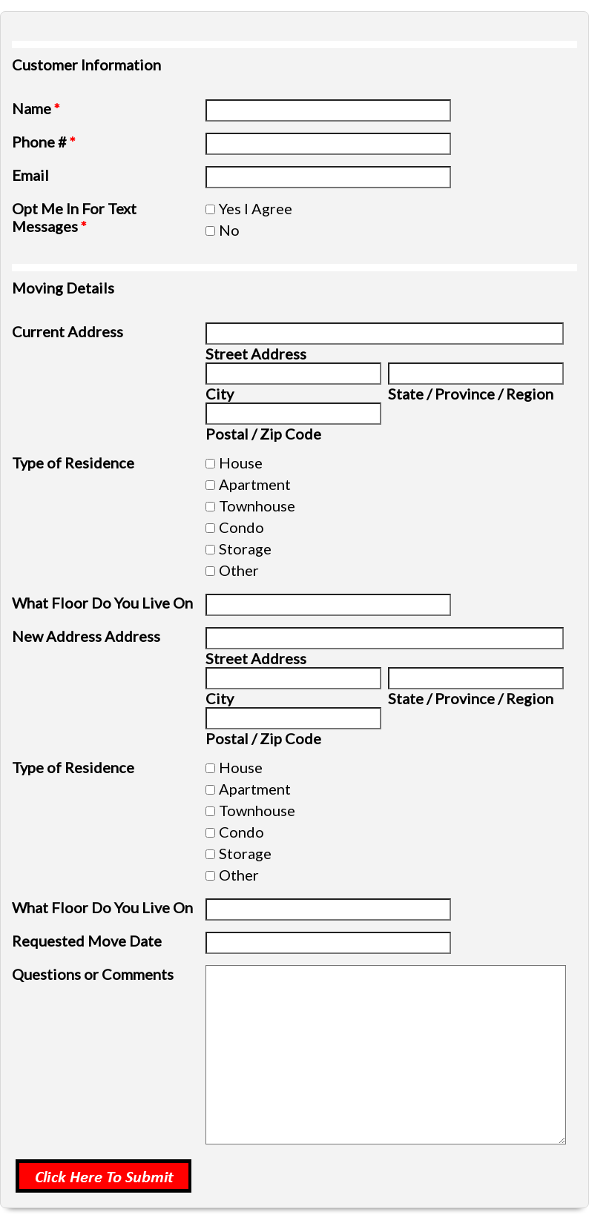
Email (30, 175)
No (229, 230)
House (241, 462)
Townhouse (257, 505)
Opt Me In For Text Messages (74, 217)
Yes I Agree (255, 208)
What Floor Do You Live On (102, 603)
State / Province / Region (470, 393)
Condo (241, 527)
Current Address (67, 331)
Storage (245, 548)
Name (36, 108)
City (219, 393)
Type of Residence (73, 462)
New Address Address (86, 636)
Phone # (44, 141)
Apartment (255, 484)
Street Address (255, 353)
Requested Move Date (87, 941)
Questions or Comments (93, 974)
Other (239, 570)
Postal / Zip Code (263, 434)
